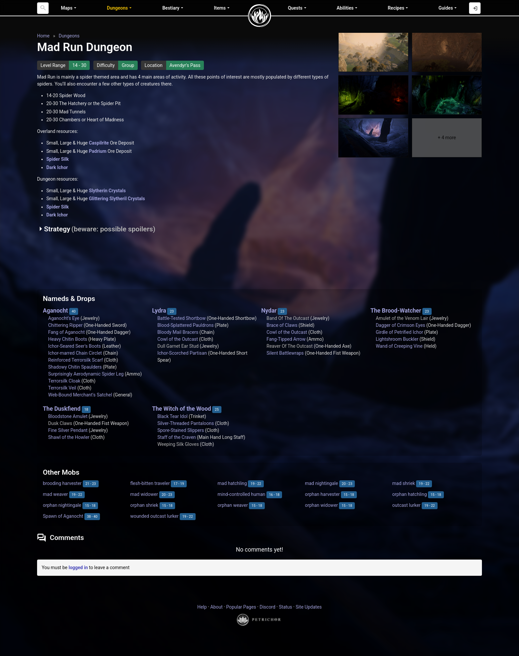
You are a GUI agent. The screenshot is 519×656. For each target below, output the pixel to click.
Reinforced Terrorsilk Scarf (75, 360)
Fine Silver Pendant (68, 430)
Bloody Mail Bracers (177, 332)
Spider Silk (57, 159)
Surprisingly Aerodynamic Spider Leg (86, 374)
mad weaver (55, 494)
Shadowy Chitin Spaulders (75, 367)
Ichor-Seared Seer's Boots (74, 346)
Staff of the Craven (176, 437)
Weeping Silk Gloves (178, 444)
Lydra (159, 310)
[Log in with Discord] (475, 8)
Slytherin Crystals (107, 190)
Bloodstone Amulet (68, 416)
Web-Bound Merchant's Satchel (80, 394)
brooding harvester (62, 483)
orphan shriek (144, 505)
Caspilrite (99, 143)
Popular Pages (241, 607)
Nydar (269, 310)
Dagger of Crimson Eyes (400, 325)
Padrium (97, 151)
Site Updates (309, 607)
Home (43, 35)
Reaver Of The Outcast (289, 346)
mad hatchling (232, 483)
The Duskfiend (62, 408)
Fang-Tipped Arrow (286, 339)
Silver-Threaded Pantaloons (185, 423)
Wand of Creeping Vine (399, 346)
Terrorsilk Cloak (64, 381)
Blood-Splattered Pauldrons (185, 325)
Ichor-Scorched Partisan (182, 353)
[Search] (43, 8)
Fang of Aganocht (66, 332)
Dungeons (69, 35)
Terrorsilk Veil (62, 387)
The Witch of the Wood (181, 408)
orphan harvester (322, 494)
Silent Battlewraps (285, 353)
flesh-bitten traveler (150, 483)
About (216, 607)
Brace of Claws (281, 325)
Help (202, 607)
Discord (267, 607)
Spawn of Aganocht (63, 516)
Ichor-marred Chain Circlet (75, 353)
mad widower (144, 494)
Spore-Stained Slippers (180, 430)
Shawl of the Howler (69, 437)
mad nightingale (321, 483)
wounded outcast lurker (154, 516)
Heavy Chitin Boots (67, 339)
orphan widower (321, 505)
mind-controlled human (241, 494)
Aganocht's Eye (63, 318)
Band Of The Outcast (287, 318)
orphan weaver (232, 505)
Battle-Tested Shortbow (181, 318)
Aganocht (55, 310)
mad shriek (403, 483)
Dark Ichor (57, 167)
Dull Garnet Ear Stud (178, 346)
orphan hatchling (409, 494)
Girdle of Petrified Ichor (399, 332)
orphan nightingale (62, 505)
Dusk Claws (60, 423)
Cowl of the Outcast (177, 339)
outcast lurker (406, 505)
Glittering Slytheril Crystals (117, 198)
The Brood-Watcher (395, 310)
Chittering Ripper (65, 325)
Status (285, 607)
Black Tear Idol (172, 416)
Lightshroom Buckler (397, 339)
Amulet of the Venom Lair (402, 318)
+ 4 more (447, 137)
